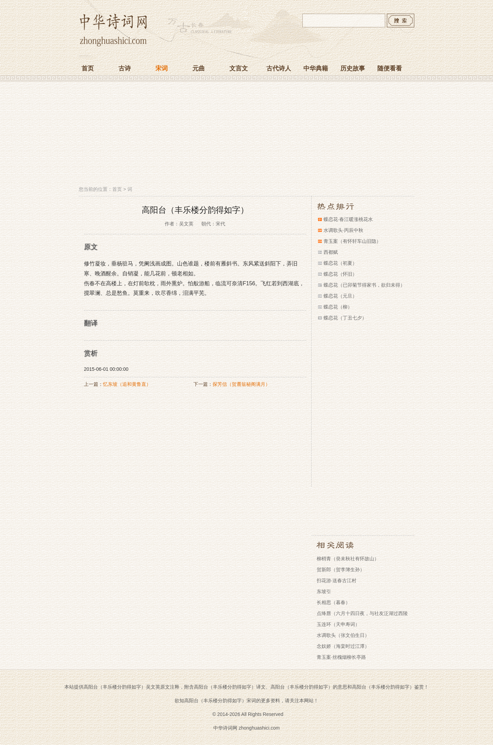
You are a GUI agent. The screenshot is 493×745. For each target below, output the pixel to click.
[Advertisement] (246, 134)
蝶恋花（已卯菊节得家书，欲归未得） (364, 285)
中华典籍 (315, 68)
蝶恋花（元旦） (340, 296)
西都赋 (331, 252)
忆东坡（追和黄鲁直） (127, 384)
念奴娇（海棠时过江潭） (343, 646)
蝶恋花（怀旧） (340, 274)
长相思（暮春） (333, 602)
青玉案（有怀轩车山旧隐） (352, 241)
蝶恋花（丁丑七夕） (345, 318)
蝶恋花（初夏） (340, 263)
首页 (87, 68)
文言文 (238, 68)
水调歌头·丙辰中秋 (343, 230)
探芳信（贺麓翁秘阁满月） (241, 384)
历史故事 (352, 68)
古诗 (124, 68)
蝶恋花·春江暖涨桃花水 (348, 219)
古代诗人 (278, 68)
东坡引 (324, 591)
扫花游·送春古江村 (336, 580)
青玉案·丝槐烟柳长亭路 (341, 657)
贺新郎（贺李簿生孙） (341, 569)
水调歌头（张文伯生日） (343, 635)
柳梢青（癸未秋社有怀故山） (348, 558)
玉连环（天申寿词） (338, 624)
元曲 (198, 68)
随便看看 (389, 68)
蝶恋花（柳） (338, 307)
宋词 (161, 68)
